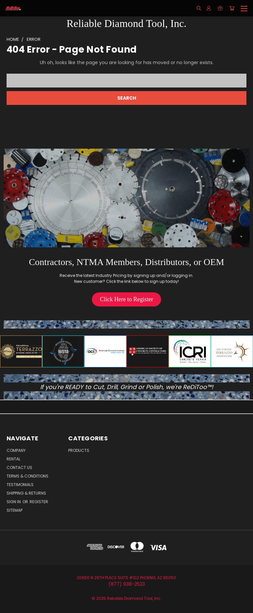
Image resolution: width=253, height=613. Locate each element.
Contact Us (19, 467)
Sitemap (14, 510)
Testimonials (20, 484)
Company (16, 450)
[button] (126, 299)
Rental (13, 459)
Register (39, 501)
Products (78, 450)
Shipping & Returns (26, 493)
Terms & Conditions (27, 476)
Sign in (14, 501)
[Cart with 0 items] (231, 8)
